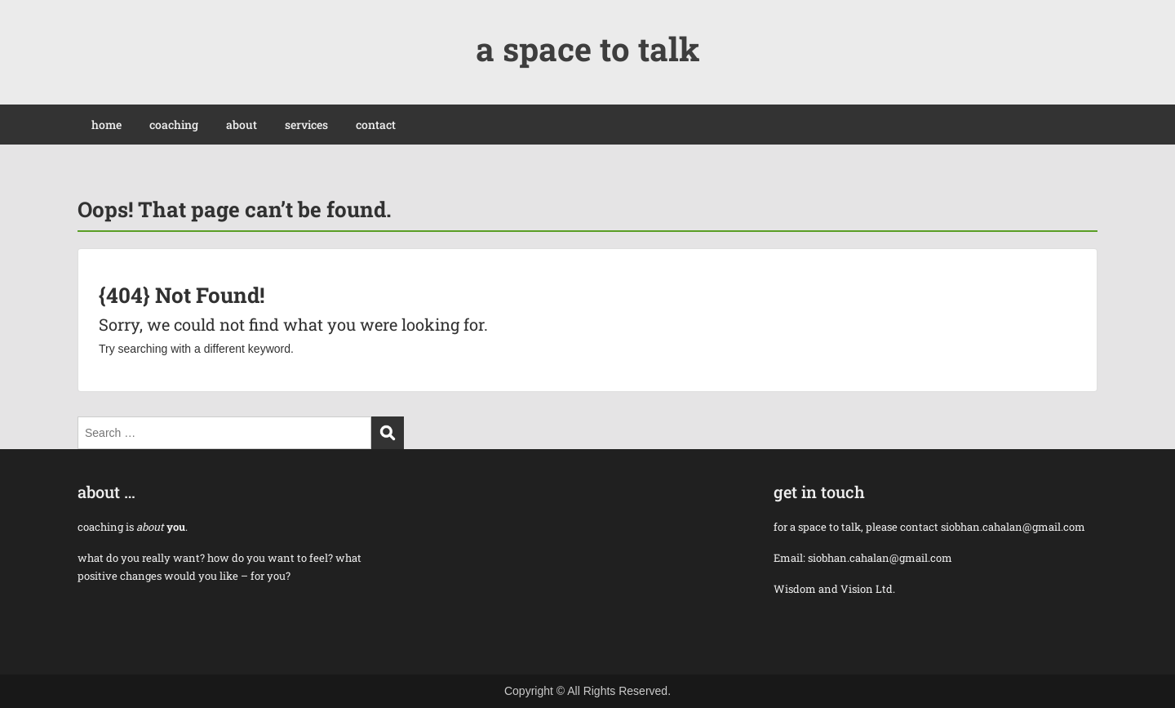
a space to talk (588, 48)
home (106, 124)
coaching (173, 124)
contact (376, 124)
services (306, 124)
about (241, 124)
